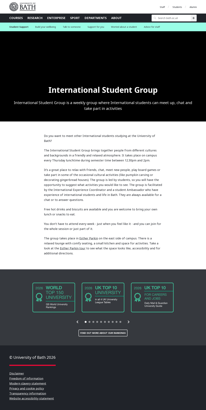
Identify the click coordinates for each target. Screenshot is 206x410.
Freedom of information (26, 378)
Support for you (96, 26)
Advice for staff (152, 26)
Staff (162, 7)
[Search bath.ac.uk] (171, 18)
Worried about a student (124, 26)
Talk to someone (72, 26)
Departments (95, 18)
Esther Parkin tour (72, 248)
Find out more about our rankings (103, 332)
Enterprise (56, 18)
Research (34, 18)
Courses (16, 18)
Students (177, 7)
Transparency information (27, 393)
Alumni (193, 7)
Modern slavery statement (27, 383)
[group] (53, 297)
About (116, 18)
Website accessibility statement (31, 398)
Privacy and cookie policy (26, 388)
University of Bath (23, 6)
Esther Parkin (88, 238)
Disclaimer (16, 373)
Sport (75, 18)
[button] (77, 322)
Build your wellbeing (45, 26)
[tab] (86, 322)
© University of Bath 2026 (32, 357)
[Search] (194, 18)
